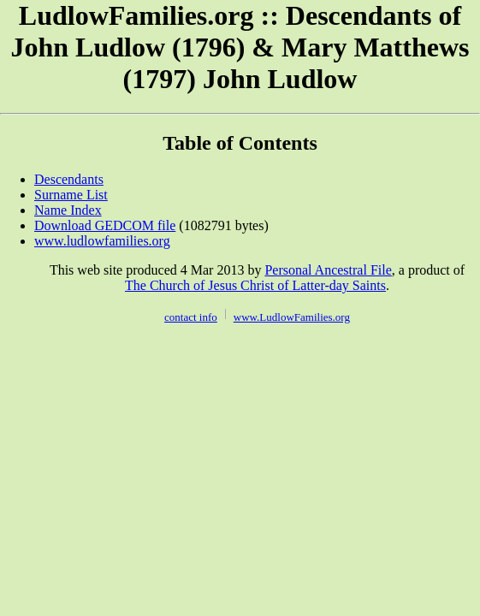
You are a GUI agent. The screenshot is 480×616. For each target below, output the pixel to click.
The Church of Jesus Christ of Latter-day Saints (255, 285)
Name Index (68, 210)
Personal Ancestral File (327, 270)
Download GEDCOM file (104, 225)
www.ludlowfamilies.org (102, 241)
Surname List (71, 194)
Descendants (69, 179)
